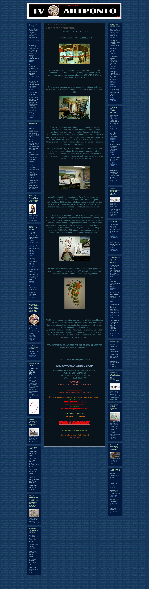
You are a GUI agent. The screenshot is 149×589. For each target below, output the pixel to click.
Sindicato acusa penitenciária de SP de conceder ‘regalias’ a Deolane (115, 93)
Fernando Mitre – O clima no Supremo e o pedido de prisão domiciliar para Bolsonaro (34, 185)
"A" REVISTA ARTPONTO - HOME (33, 453)
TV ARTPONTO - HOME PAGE (114, 345)
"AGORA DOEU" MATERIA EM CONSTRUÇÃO (115, 356)
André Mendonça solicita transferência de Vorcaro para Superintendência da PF (34, 131)
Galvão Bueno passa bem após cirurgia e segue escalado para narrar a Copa (115, 32)
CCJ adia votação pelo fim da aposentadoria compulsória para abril (34, 157)
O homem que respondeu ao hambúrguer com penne (34, 247)
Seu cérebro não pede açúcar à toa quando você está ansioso (34, 83)
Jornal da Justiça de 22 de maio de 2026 (115, 159)
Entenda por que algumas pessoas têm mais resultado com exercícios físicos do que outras (34, 274)
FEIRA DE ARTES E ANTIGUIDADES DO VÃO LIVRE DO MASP (34, 479)
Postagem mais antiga (96, 451)
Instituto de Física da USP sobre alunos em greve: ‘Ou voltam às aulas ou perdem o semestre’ (115, 76)
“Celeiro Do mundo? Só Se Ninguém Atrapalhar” (114, 363)
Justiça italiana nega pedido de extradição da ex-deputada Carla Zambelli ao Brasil (114, 173)
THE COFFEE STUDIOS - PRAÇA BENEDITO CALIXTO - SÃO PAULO (34, 462)
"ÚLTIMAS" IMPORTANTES (115, 508)
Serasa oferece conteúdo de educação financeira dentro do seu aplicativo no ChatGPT (115, 269)
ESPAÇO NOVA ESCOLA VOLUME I (33, 546)
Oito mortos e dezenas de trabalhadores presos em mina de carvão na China (115, 229)
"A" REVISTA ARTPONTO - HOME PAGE (33, 487)
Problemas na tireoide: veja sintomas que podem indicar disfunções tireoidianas (33, 290)
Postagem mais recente (53, 451)
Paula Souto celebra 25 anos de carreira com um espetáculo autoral (34, 235)
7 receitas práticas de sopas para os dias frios (33, 260)
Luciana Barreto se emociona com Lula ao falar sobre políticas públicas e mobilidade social (115, 326)
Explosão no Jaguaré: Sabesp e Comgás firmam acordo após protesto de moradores (115, 44)
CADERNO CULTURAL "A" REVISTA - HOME (33, 553)
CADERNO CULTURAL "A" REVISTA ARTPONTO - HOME (33, 538)
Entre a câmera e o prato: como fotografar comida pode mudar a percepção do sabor (33, 34)
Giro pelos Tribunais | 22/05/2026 (113, 134)
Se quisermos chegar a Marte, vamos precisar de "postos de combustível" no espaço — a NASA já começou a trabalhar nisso (33, 52)
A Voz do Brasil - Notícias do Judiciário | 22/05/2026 (115, 147)
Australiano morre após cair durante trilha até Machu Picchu (115, 243)
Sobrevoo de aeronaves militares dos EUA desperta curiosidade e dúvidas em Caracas (114, 61)
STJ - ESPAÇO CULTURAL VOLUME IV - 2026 (33, 562)
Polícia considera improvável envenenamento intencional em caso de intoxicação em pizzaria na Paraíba (34, 170)
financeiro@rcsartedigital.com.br (74, 353)
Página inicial (74, 451)
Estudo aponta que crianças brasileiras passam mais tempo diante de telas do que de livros (115, 309)
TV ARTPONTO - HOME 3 (114, 500)
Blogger (90, 585)
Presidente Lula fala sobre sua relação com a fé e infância (115, 295)
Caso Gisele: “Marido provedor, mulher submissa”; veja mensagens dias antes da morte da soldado (34, 144)
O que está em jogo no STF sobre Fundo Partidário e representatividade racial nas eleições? (115, 120)
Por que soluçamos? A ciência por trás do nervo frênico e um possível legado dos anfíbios (34, 69)
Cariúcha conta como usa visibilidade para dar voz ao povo (115, 283)
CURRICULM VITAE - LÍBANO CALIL (33, 371)
